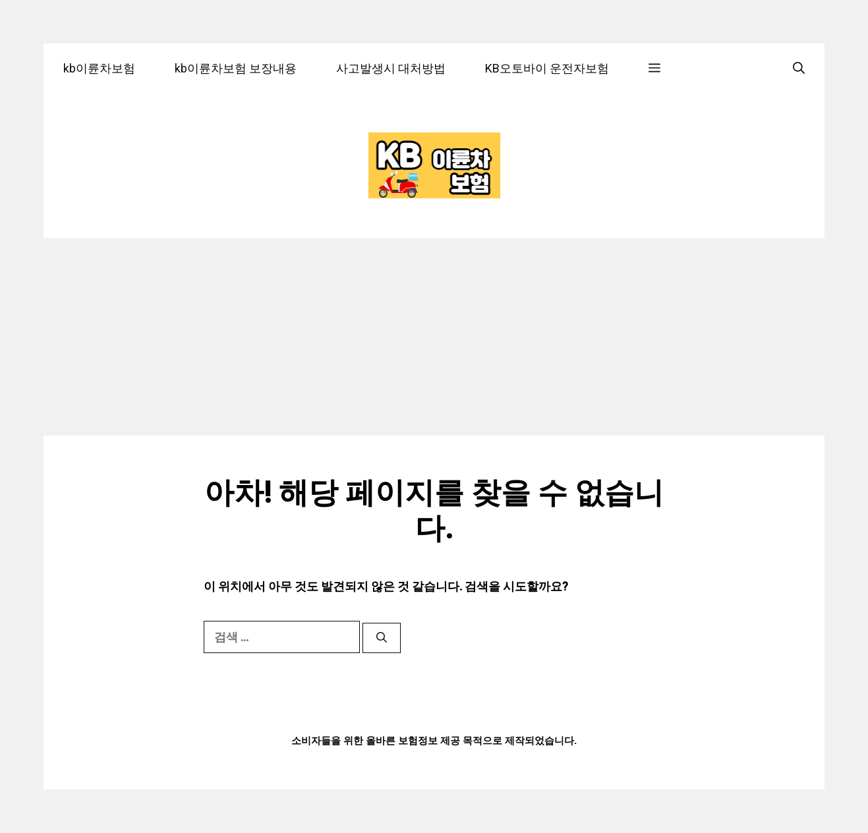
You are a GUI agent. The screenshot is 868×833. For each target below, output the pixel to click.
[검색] (381, 638)
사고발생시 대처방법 (391, 68)
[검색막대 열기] (799, 68)
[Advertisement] (434, 336)
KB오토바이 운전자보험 (547, 68)
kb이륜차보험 (99, 68)
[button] (654, 68)
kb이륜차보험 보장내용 (236, 68)
